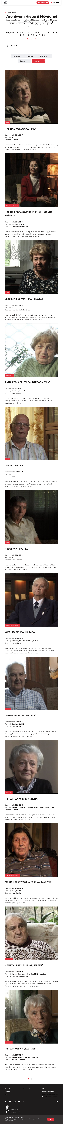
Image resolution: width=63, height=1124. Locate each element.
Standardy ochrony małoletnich (49, 1096)
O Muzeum (44, 1088)
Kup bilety (7, 1091)
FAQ (6, 1094)
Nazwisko (16, 56)
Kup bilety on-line (43, 2)
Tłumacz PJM (27, 1088)
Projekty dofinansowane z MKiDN (50, 1094)
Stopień (22, 61)
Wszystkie (10, 32)
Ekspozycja (7, 1088)
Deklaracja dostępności (48, 1091)
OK (51, 1119)
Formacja (30, 56)
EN (54, 2)
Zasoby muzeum (11, 12)
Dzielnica (43, 56)
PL (51, 2)
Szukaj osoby (32, 39)
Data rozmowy (38, 61)
